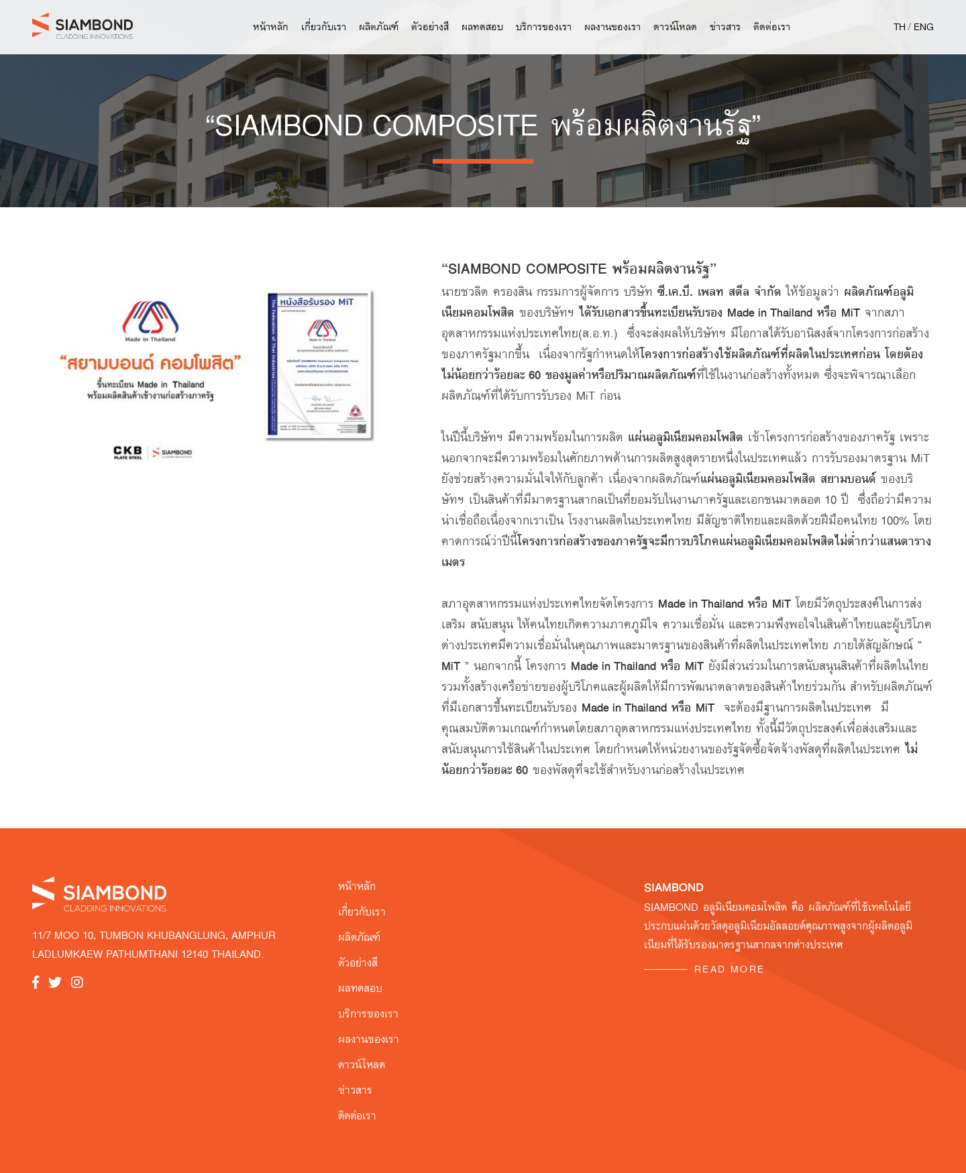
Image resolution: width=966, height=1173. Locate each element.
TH (900, 27)
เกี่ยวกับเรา (323, 27)
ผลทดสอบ (482, 27)
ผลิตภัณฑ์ (378, 27)
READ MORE (729, 969)
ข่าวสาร (725, 27)
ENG (924, 27)
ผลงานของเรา (612, 27)
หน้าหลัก (270, 27)
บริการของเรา (544, 27)
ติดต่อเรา (771, 27)
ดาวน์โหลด (675, 27)
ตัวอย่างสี (430, 27)
